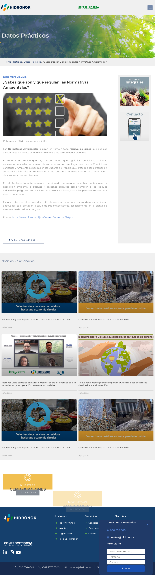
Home (8, 62)
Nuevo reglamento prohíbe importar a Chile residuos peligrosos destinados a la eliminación (112, 384)
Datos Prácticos (32, 62)
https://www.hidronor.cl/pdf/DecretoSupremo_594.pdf (42, 217)
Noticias (17, 62)
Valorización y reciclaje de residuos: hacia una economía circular (36, 319)
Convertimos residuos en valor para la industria (103, 319)
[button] (150, 7)
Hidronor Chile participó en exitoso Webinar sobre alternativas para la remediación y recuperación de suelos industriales (39, 384)
